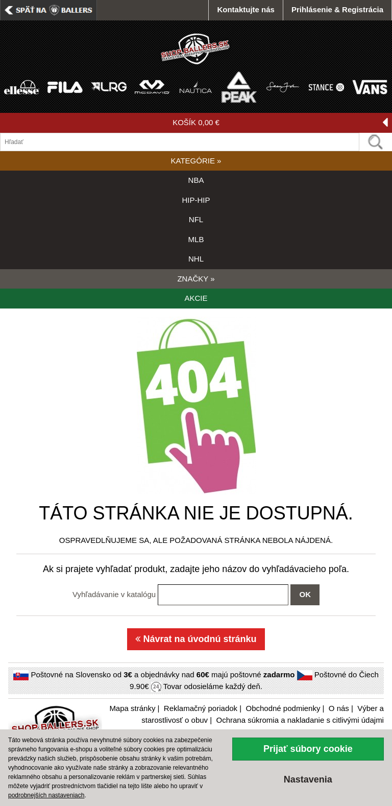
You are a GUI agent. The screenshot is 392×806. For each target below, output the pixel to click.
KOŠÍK (280, 122)
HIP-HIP (196, 200)
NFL (196, 219)
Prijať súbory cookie (308, 749)
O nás (339, 708)
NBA (196, 180)
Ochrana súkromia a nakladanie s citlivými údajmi (299, 720)
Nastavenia (308, 779)
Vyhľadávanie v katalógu (114, 594)
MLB (196, 239)
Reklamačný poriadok (200, 708)
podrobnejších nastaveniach (46, 795)
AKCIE (195, 298)
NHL (196, 258)
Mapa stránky (132, 708)
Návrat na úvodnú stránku (195, 639)
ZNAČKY (195, 278)
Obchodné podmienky (283, 708)
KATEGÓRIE (196, 160)
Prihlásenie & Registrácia (337, 9)
